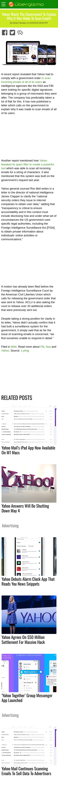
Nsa (48, 346)
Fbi (42, 346)
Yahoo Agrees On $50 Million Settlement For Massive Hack (23, 639)
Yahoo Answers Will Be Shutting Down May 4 (25, 508)
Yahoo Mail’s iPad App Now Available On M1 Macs (28, 450)
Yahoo (5, 350)
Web (14, 346)
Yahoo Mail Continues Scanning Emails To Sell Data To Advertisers (26, 770)
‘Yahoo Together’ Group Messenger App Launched (27, 697)
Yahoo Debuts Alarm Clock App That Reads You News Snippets (28, 581)
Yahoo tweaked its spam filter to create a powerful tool (27, 164)
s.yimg (25, 350)
